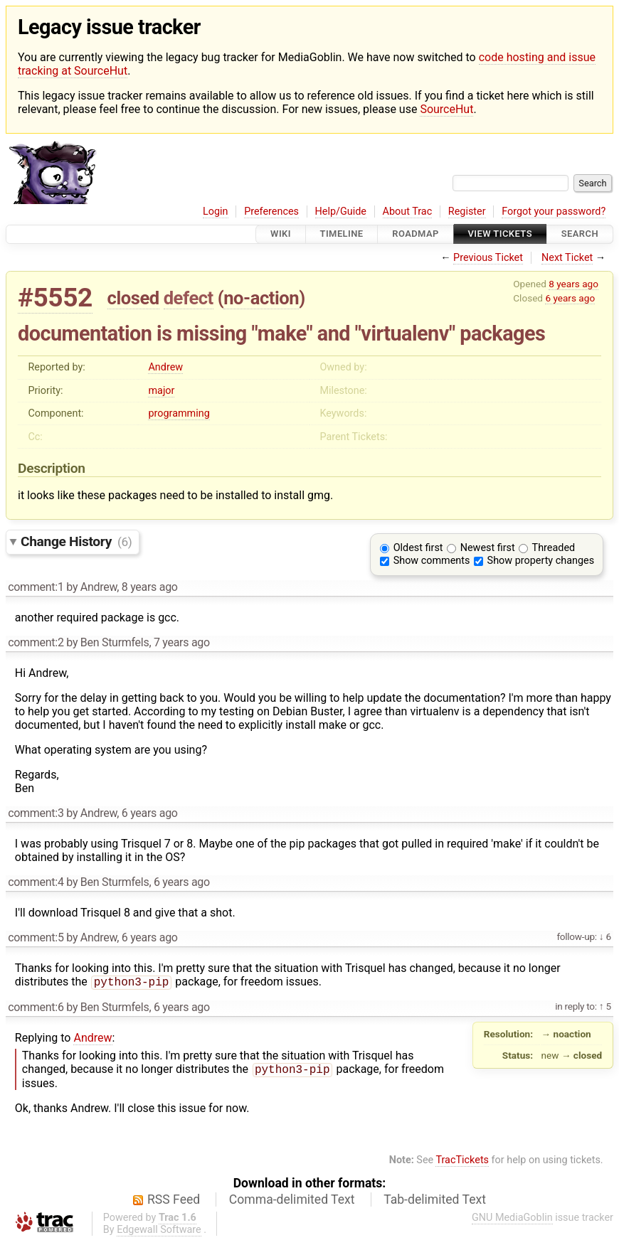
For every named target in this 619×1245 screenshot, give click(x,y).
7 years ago (182, 642)
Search (579, 234)
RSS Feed (173, 1202)
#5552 (55, 297)
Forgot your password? (553, 211)
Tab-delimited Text (434, 1202)
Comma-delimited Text (292, 1202)
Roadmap (415, 234)
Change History (76, 541)
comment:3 (35, 813)
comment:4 (35, 882)
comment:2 (35, 642)
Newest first (487, 548)
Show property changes (540, 561)
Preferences (271, 211)
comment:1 (35, 587)
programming (178, 413)
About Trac (408, 211)
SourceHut (446, 109)
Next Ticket (567, 258)
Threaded (554, 548)
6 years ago (570, 298)
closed (133, 298)
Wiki (280, 234)
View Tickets (500, 234)
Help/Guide (340, 211)
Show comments (431, 561)
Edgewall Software (159, 1233)
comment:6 (35, 1008)
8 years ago (573, 283)
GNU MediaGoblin (512, 1220)
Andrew (165, 367)
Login (215, 211)
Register (467, 211)
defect (188, 298)
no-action (261, 298)
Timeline (342, 234)
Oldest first (418, 548)
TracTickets (462, 1163)
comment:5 (35, 937)
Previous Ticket (488, 258)
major (161, 391)
